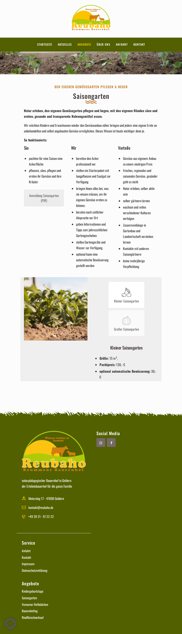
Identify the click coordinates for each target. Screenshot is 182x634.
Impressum (28, 562)
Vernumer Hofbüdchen (35, 602)
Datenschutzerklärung (35, 568)
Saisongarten (29, 596)
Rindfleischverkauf (33, 615)
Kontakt (26, 555)
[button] (10, 623)
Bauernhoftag (30, 609)
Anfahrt (26, 549)
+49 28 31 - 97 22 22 (41, 514)
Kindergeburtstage (33, 589)
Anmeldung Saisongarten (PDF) (44, 198)
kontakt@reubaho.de (41, 505)
